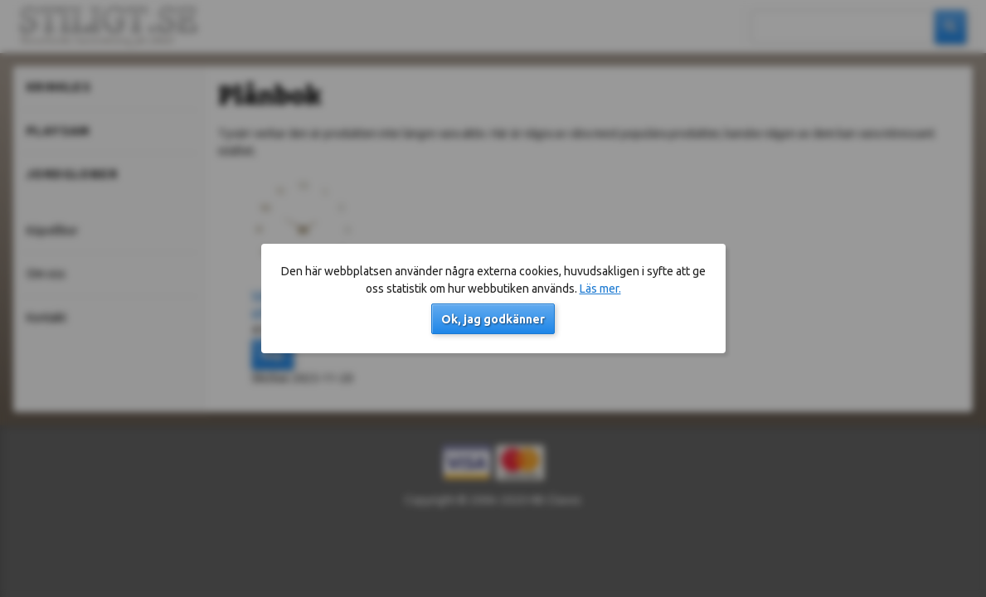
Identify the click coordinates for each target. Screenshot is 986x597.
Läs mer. (600, 288)
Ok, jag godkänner (493, 319)
